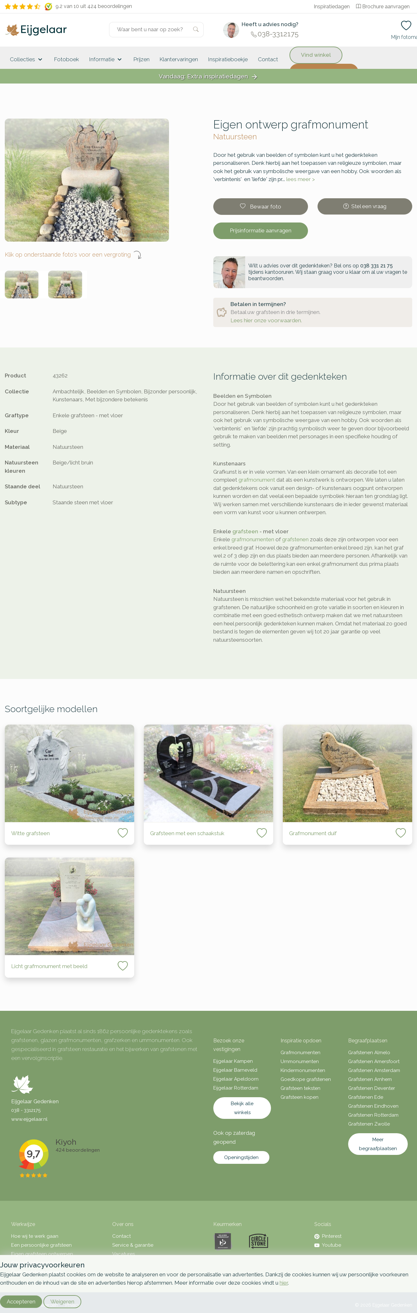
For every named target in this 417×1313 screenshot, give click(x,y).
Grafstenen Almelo (369, 1052)
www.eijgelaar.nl (29, 1119)
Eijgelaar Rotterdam (235, 1088)
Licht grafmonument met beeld (49, 966)
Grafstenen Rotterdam (373, 1115)
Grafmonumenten (300, 1052)
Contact (268, 59)
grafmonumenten (252, 539)
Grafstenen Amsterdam (374, 1070)
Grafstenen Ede (365, 1097)
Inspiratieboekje (228, 59)
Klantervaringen (179, 59)
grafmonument (256, 480)
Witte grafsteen (30, 833)
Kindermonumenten (303, 1070)
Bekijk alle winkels (242, 1108)
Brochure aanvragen (383, 7)
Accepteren (21, 1301)
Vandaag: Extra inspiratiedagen (208, 77)
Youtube (327, 1245)
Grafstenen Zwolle (369, 1124)
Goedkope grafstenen (306, 1079)
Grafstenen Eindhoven (373, 1106)
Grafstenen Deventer (371, 1088)
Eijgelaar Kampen (233, 1061)
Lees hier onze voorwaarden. (266, 320)
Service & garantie (132, 1245)
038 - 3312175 (25, 1110)
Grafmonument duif (313, 833)
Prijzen (142, 59)
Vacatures (123, 1254)
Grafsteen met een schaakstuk (187, 833)
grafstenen (295, 539)
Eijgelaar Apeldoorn (236, 1079)
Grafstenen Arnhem (370, 1079)
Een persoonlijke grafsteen (41, 1245)
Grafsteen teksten (300, 1088)
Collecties (27, 59)
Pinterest (327, 1236)
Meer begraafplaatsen (378, 1144)
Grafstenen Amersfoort (373, 1061)
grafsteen (245, 531)
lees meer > (300, 179)
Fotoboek (66, 59)
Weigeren (62, 1301)
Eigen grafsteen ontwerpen (42, 1254)
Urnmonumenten (300, 1061)
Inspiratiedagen (332, 7)
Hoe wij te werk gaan (34, 1236)
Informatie (106, 59)
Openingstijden (241, 1157)
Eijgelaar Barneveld (235, 1070)
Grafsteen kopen (299, 1097)
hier (284, 1283)
